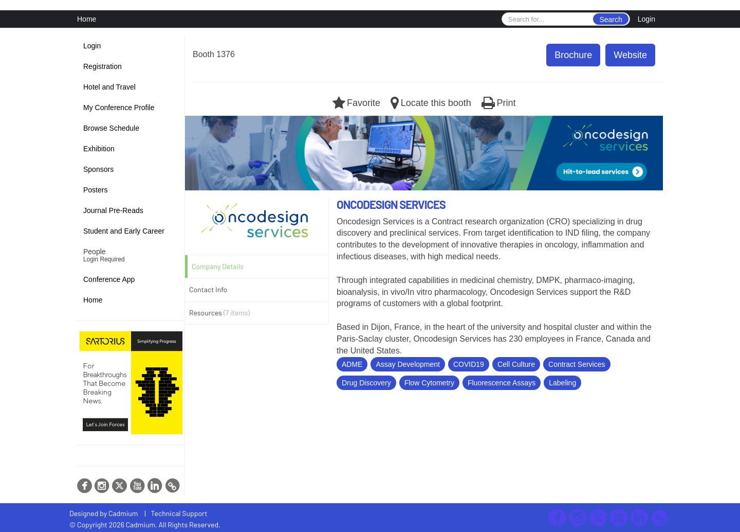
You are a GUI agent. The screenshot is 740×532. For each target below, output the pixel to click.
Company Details (218, 266)
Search (610, 19)
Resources (219, 312)
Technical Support (179, 513)
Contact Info (208, 289)
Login (646, 19)
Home (86, 19)
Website (630, 55)
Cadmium (123, 513)
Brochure (573, 55)
